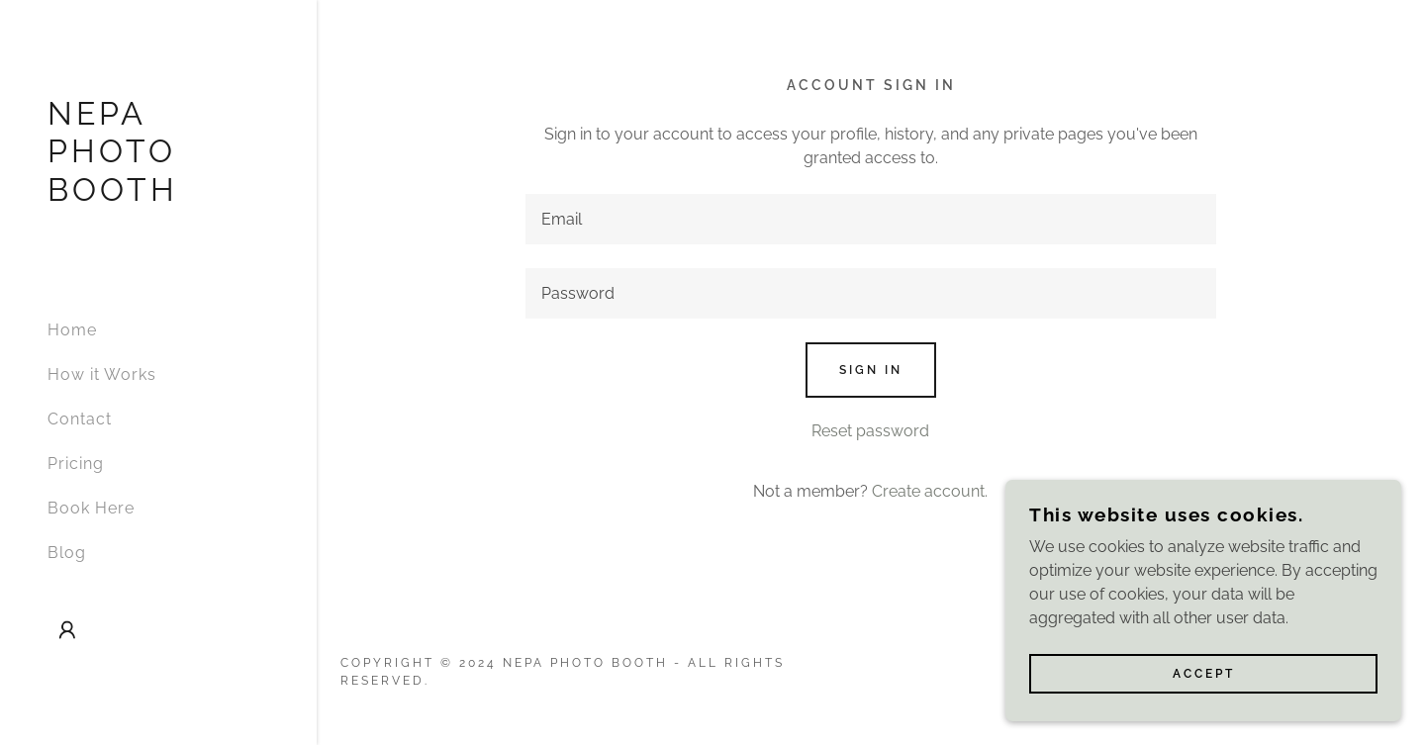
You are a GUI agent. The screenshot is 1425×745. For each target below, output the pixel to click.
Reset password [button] (870, 430)
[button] (67, 630)
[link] (158, 195)
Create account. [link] (930, 491)
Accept (1204, 714)
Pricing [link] (76, 463)
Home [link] (72, 330)
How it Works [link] (102, 374)
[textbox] (871, 219)
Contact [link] (80, 419)
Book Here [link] (91, 508)
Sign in (870, 370)
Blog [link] (67, 552)
